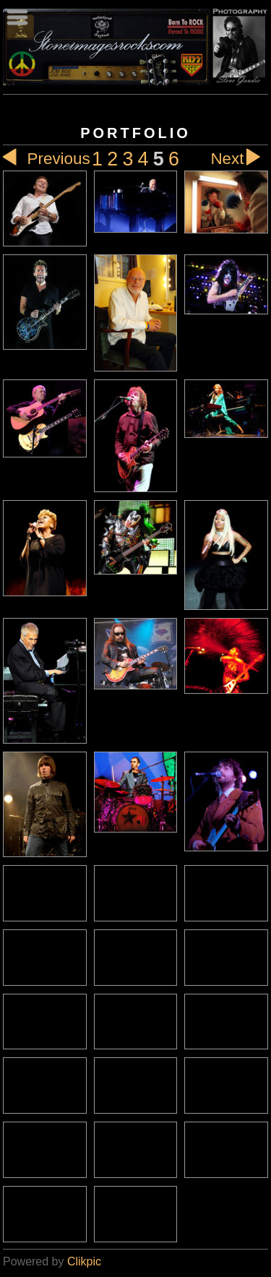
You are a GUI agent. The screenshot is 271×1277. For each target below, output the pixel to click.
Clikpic (84, 1261)
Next (239, 159)
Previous (46, 159)
